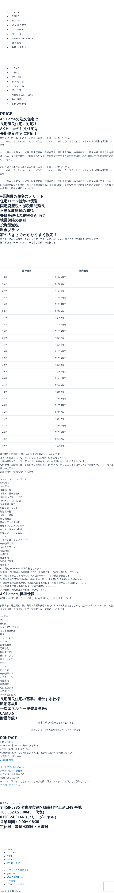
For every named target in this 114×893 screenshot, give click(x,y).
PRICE (15, 16)
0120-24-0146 (6, 760)
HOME (15, 11)
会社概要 (17, 42)
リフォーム (18, 29)
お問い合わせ (19, 47)
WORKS (16, 20)
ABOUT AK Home (22, 38)
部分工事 (17, 33)
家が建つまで (19, 25)
